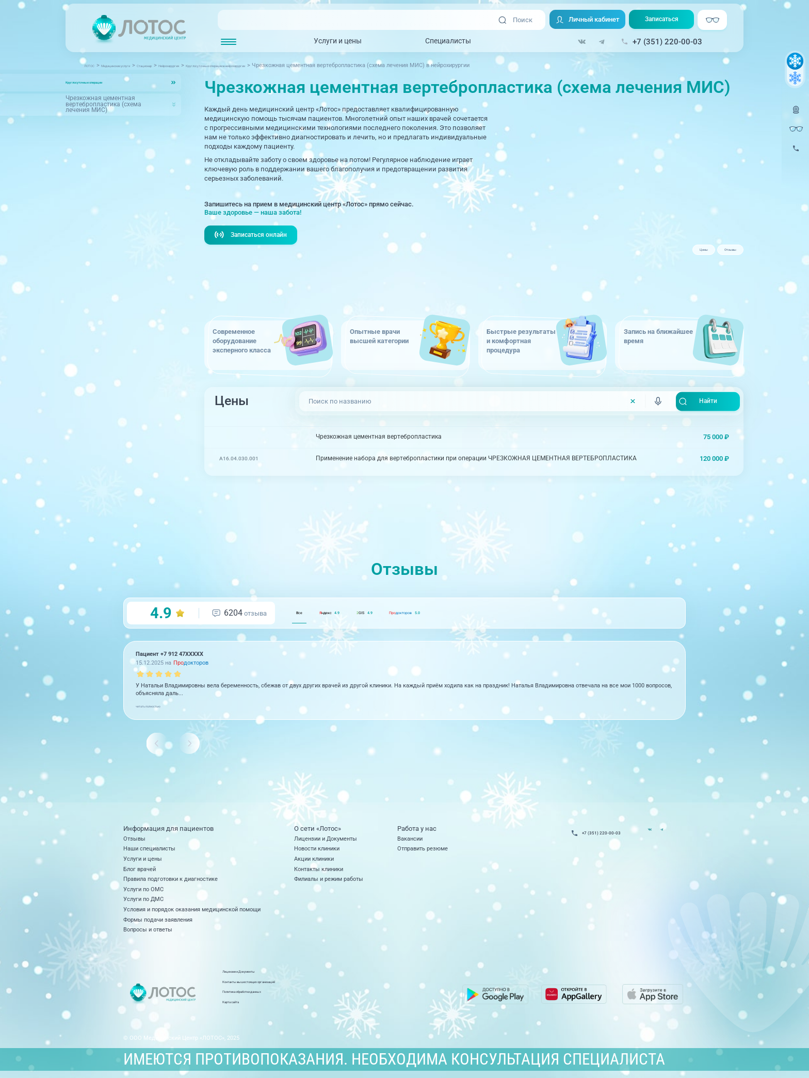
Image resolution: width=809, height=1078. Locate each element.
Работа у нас (416, 830)
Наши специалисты (149, 850)
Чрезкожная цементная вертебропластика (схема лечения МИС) (103, 104)
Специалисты (448, 42)
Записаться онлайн (253, 236)
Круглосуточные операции (105, 82)
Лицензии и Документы (325, 840)
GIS (423, 614)
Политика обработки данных (339, 998)
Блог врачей (139, 870)
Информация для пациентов (168, 830)
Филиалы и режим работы (328, 880)
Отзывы (718, 254)
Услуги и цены (338, 42)
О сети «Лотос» (317, 830)
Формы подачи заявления (157, 921)
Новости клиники (316, 850)
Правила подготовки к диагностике (170, 880)
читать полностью (160, 706)
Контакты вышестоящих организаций (351, 987)
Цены (669, 254)
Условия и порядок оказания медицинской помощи (192, 910)
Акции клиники (314, 860)
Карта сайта (317, 1007)
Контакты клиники (318, 870)
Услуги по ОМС (143, 890)
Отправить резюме (422, 850)
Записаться (665, 20)
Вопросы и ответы (147, 931)
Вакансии (410, 840)
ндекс (359, 614)
